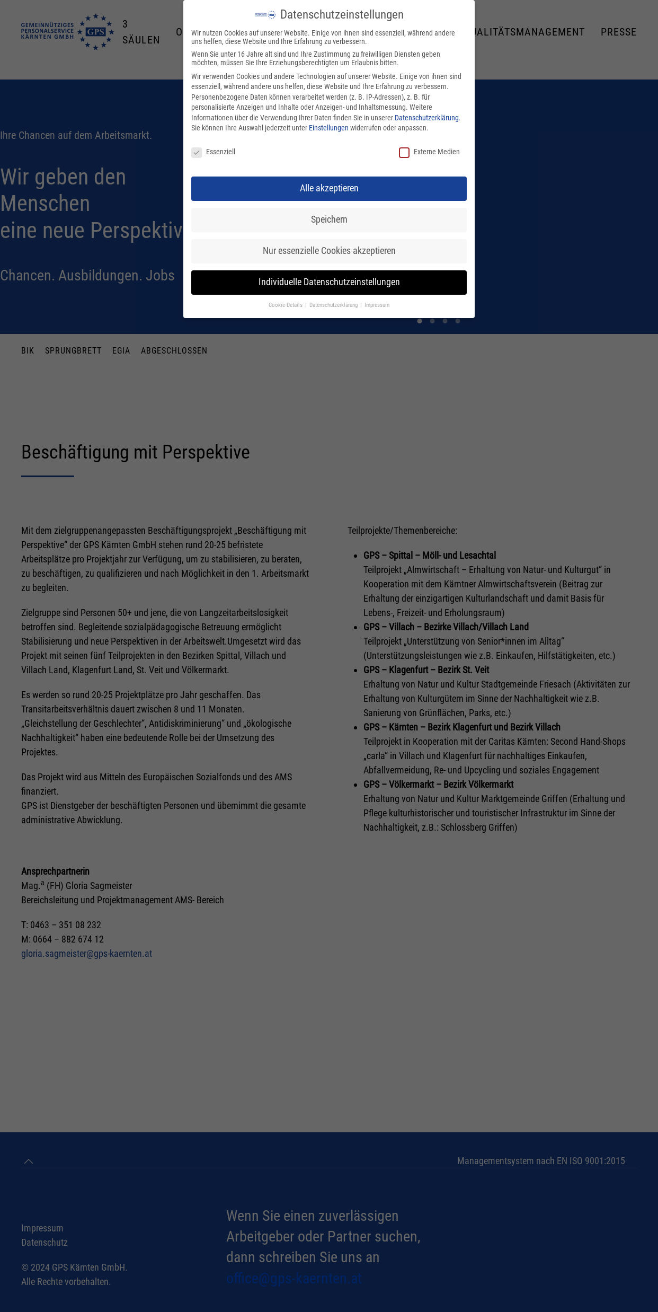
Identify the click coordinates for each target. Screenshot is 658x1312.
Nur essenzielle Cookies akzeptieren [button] (329, 250)
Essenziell (213, 151)
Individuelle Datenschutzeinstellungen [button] (329, 282)
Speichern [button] (329, 219)
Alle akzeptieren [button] (329, 188)
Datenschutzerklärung (427, 117)
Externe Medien (429, 151)
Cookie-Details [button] (286, 305)
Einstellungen (329, 128)
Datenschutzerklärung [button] (334, 305)
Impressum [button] (376, 305)
